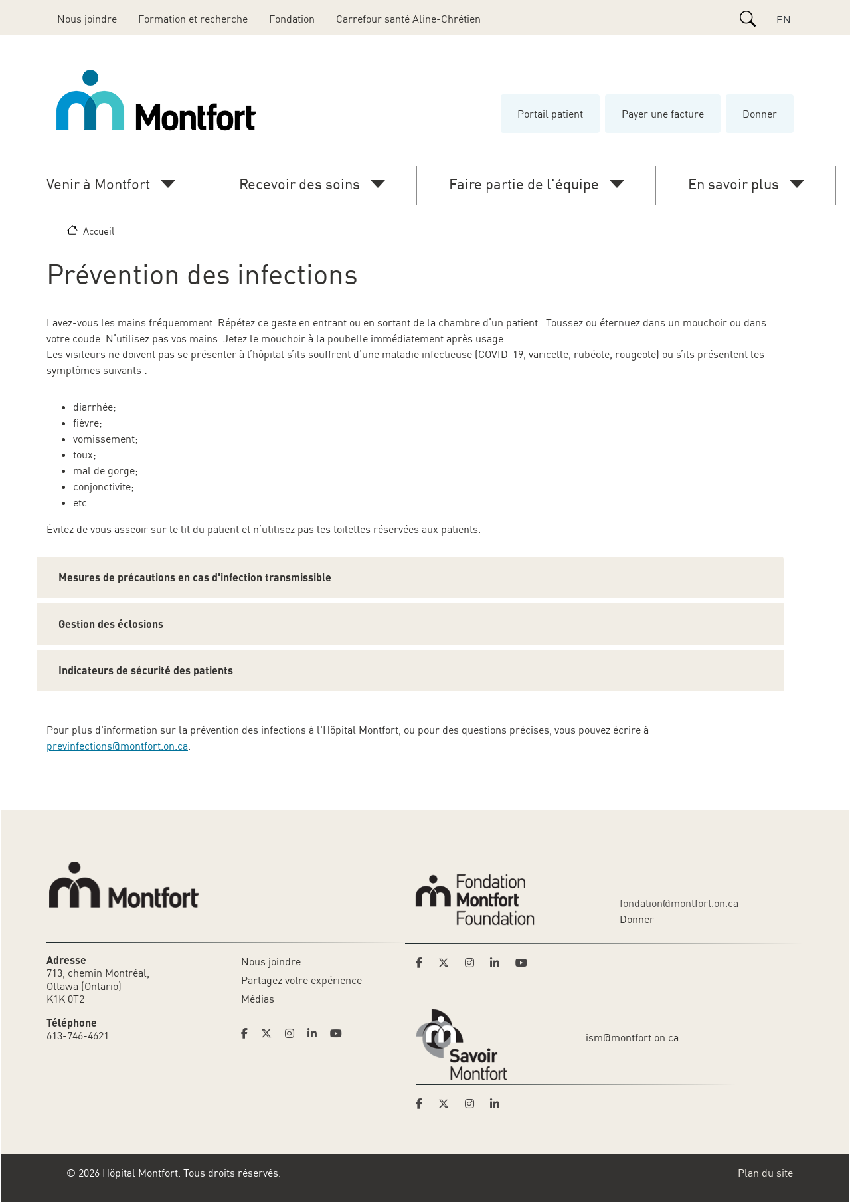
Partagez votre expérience (301, 980)
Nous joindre (87, 18)
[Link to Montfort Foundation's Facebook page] (423, 962)
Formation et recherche (193, 18)
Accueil (98, 231)
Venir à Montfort (98, 184)
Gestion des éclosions (110, 623)
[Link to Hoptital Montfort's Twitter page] (270, 1033)
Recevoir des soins (299, 184)
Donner (759, 113)
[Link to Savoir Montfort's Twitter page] (447, 1103)
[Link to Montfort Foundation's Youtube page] (522, 962)
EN (783, 19)
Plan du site (765, 1172)
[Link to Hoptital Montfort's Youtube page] (337, 1033)
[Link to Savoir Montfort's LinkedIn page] (498, 1103)
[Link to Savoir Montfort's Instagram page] (473, 1103)
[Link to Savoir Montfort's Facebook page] (423, 1103)
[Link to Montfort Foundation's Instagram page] (473, 962)
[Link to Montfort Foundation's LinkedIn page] (498, 962)
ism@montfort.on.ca (632, 1037)
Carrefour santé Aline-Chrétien (408, 18)
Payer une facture (663, 113)
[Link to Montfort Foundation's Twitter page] (447, 962)
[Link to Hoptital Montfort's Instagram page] (293, 1033)
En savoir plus (733, 184)
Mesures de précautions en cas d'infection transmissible (194, 577)
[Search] (748, 19)
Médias (257, 998)
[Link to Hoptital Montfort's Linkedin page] (316, 1033)
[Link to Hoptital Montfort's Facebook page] (248, 1033)
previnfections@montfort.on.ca (117, 745)
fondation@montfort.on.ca (679, 903)
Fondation (292, 18)
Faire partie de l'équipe (524, 184)
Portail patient (550, 113)
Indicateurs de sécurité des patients (145, 670)
